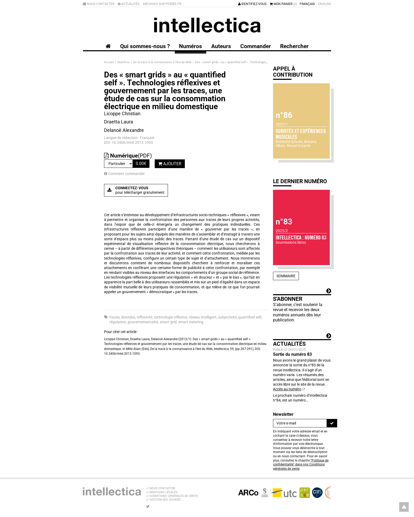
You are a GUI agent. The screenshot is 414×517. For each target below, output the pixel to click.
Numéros (123, 62)
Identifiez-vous (252, 4)
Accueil (109, 62)
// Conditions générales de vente (172, 496)
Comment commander (124, 174)
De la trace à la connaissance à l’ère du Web (162, 62)
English (324, 4)
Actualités (128, 4)
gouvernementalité (143, 322)
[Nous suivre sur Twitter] (148, 506)
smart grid (168, 322)
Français (307, 4)
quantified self (249, 317)
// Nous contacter (160, 488)
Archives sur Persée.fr (162, 4)
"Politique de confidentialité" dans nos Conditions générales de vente (300, 464)
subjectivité (227, 317)
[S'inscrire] (332, 423)
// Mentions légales (161, 492)
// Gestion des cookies (163, 499)
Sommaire (285, 276)
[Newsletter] (300, 423)
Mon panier (283, 4)
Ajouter (169, 163)
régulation (117, 322)
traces (114, 317)
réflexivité (144, 317)
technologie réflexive (170, 317)
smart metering (190, 322)
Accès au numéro (287, 389)
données (128, 317)
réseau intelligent (203, 317)
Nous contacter (98, 4)
